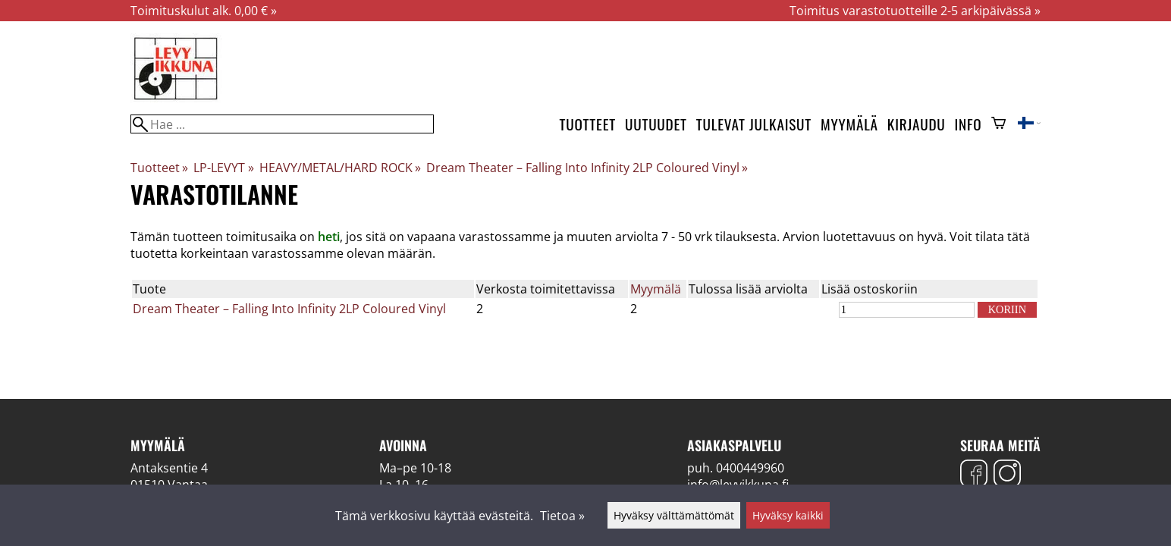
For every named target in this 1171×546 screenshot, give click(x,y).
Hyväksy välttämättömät (674, 515)
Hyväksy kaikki (788, 515)
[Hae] (282, 124)
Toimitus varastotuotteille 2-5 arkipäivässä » (915, 10)
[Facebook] (973, 475)
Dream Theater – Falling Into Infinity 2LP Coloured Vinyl (587, 167)
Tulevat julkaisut (754, 124)
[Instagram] (1007, 475)
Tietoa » (562, 515)
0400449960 (750, 468)
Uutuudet (656, 124)
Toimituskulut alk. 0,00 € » (203, 10)
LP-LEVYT (223, 167)
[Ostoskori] (998, 124)
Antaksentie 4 (169, 468)
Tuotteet (588, 124)
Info (968, 124)
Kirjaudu (916, 124)
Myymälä (849, 124)
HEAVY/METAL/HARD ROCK (340, 167)
